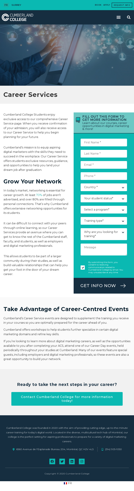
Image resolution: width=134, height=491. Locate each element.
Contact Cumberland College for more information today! (67, 399)
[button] (118, 17)
